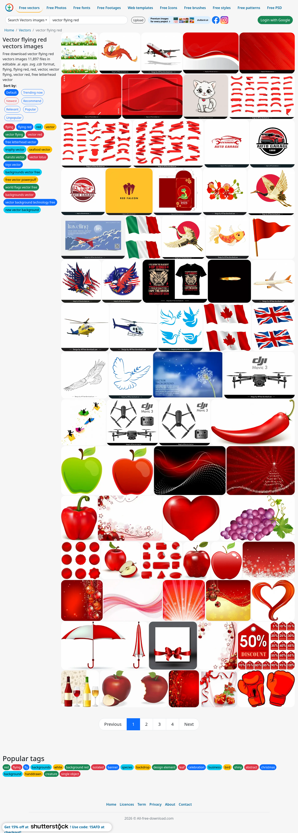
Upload (138, 20)
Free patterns (249, 7)
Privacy (156, 804)
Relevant (12, 109)
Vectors (25, 30)
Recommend (32, 101)
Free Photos (56, 7)
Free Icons (168, 7)
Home (9, 30)
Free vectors (29, 7)
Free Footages (109, 7)
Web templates (140, 7)
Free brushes (195, 7)
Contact (185, 804)
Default (11, 92)
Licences (127, 804)
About (170, 804)
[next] (189, 724)
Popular (30, 109)
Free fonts (81, 7)
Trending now (33, 92)
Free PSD (274, 7)
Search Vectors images (26, 20)
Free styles (222, 7)
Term (141, 804)
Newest (11, 101)
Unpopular (13, 118)
